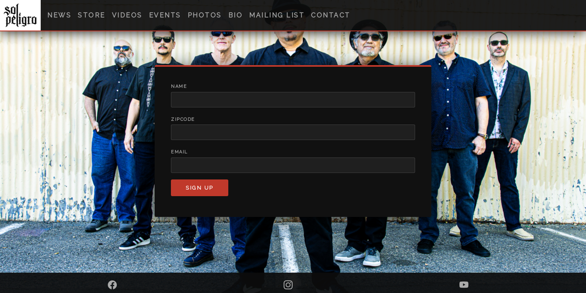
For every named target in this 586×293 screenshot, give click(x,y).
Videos (127, 15)
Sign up (200, 188)
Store (91, 15)
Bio (235, 15)
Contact (330, 15)
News (59, 15)
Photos (205, 15)
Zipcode (183, 119)
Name (179, 86)
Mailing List (276, 15)
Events (165, 15)
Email (179, 152)
